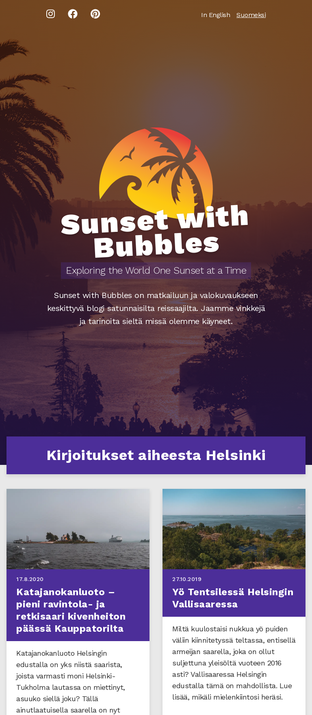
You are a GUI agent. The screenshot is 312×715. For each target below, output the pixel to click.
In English (215, 15)
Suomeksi (251, 15)
